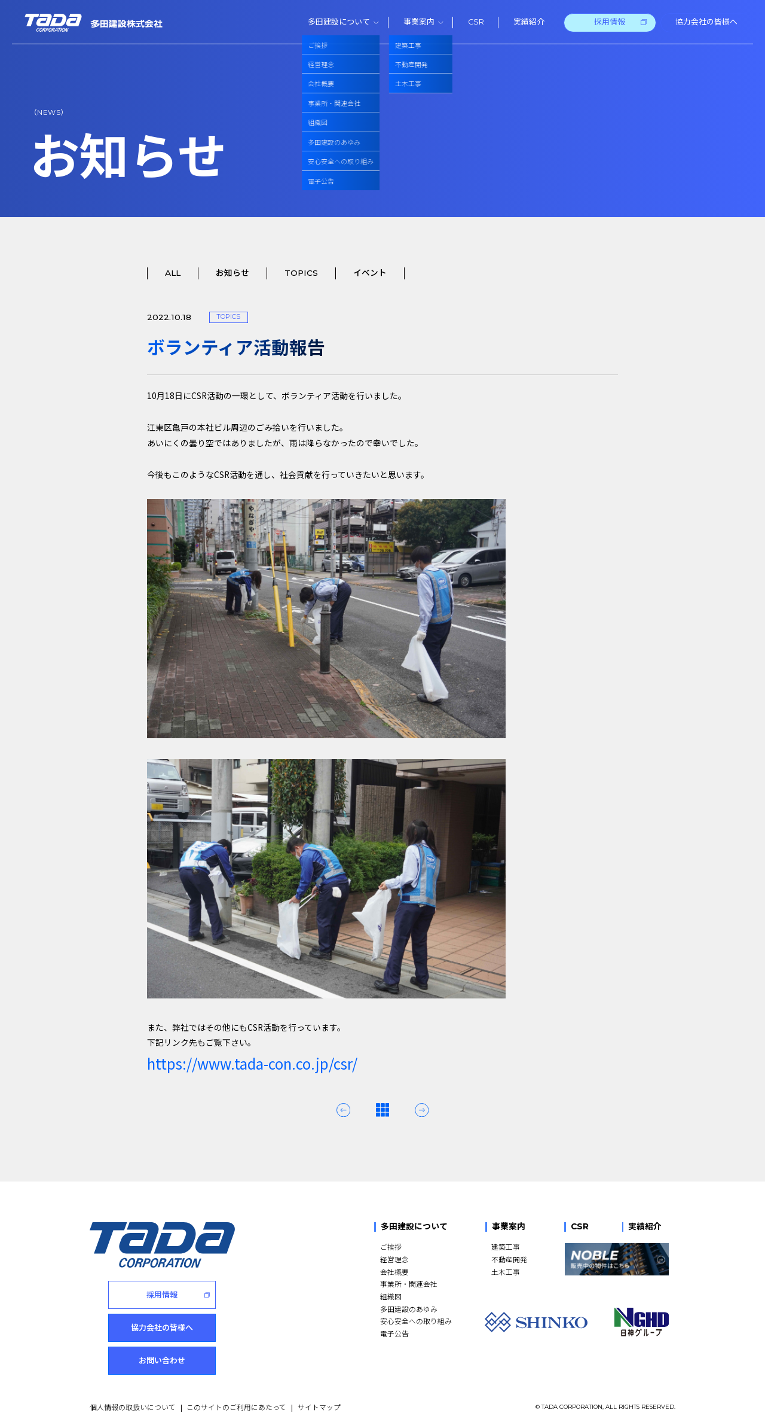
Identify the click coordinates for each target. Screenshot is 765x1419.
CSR (580, 1226)
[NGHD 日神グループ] (641, 1322)
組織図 (391, 1296)
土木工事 (505, 1271)
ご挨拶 (391, 1246)
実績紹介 (645, 1226)
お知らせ (232, 273)
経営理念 (394, 1259)
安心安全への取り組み (416, 1321)
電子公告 (394, 1333)
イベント (370, 273)
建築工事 (505, 1246)
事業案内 (508, 1226)
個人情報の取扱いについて (133, 1396)
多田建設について (414, 1226)
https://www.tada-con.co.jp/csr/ (252, 1063)
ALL (172, 273)
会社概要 (394, 1271)
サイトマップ (319, 1396)
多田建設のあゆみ (408, 1309)
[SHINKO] (536, 1322)
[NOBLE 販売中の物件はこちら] (616, 1259)
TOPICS (301, 273)
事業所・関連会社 (408, 1283)
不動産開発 (509, 1259)
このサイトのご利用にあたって (236, 1396)
